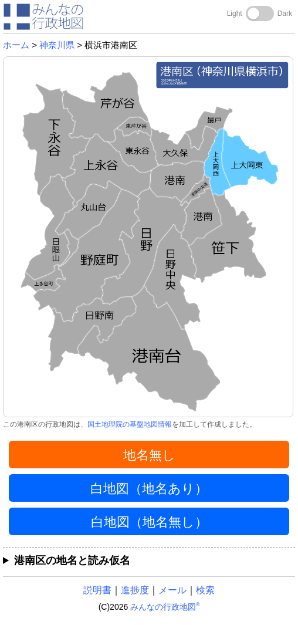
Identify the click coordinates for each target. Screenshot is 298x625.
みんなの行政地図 (164, 607)
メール (172, 590)
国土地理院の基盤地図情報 (129, 424)
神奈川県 (56, 45)
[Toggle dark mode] (260, 13)
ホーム (16, 45)
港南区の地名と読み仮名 (72, 560)
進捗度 (135, 590)
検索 (205, 590)
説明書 (97, 590)
